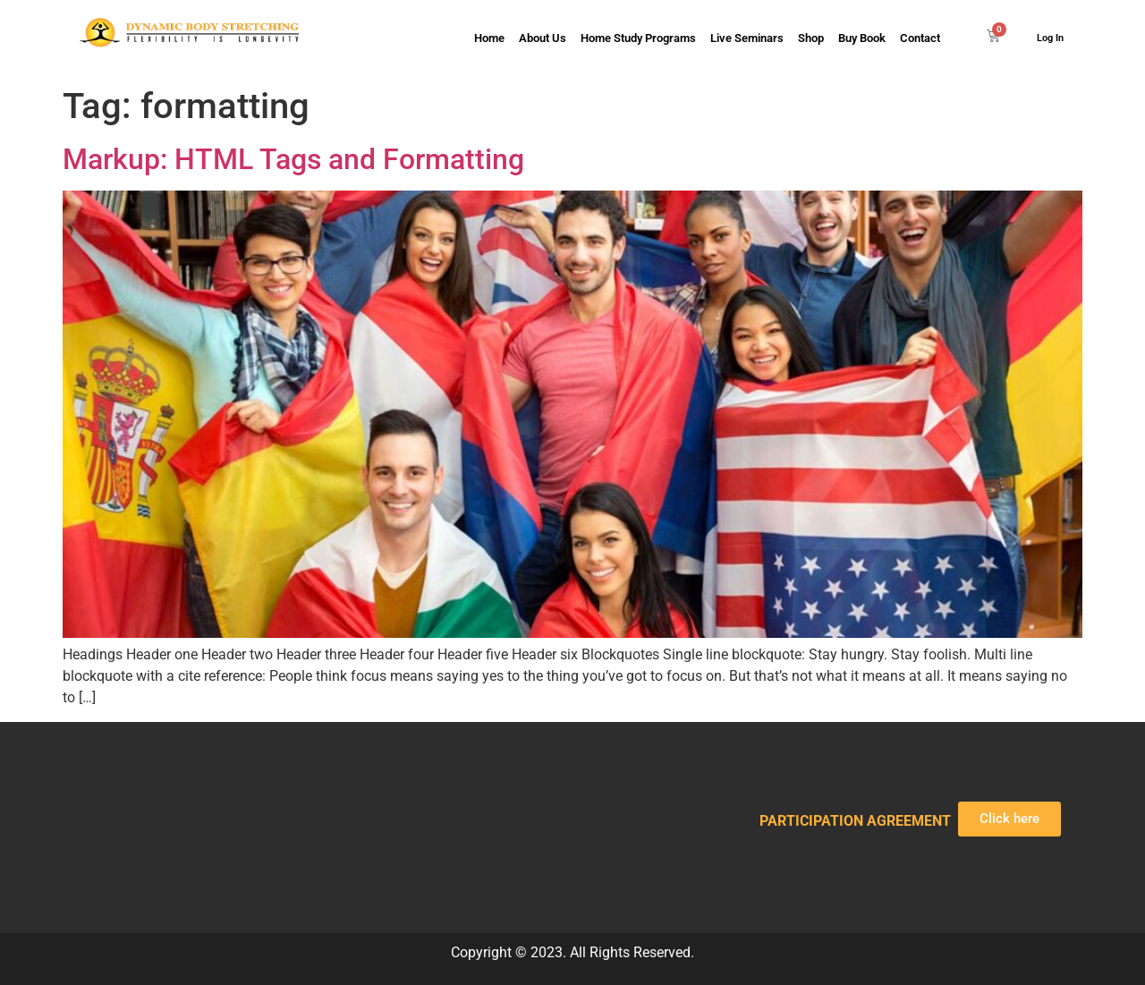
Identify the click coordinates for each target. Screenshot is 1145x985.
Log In (1050, 38)
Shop (811, 38)
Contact (920, 38)
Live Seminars (747, 38)
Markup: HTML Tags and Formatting (293, 159)
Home (489, 38)
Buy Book (862, 38)
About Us (542, 38)
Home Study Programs (638, 38)
